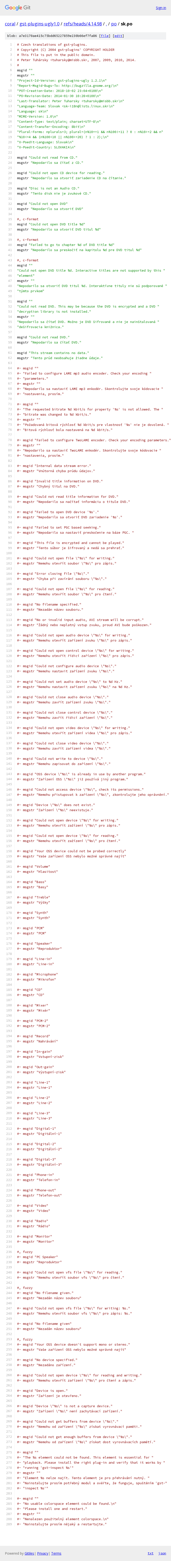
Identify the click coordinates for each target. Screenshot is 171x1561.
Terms (56, 1553)
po (114, 24)
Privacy (42, 1553)
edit (118, 36)
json (162, 1553)
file (105, 36)
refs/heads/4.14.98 (83, 24)
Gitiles (29, 1553)
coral (10, 24)
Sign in (161, 7)
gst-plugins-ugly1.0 (39, 24)
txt (150, 1553)
